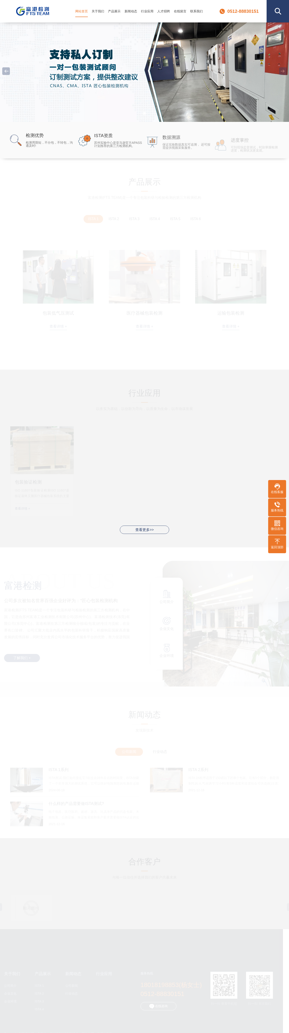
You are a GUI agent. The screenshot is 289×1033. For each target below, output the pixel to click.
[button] (144, 113)
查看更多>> (144, 530)
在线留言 (180, 11)
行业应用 (147, 11)
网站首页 (81, 11)
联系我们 (196, 11)
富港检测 (33, 11)
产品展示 (114, 11)
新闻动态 (131, 11)
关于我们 (98, 11)
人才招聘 (163, 11)
